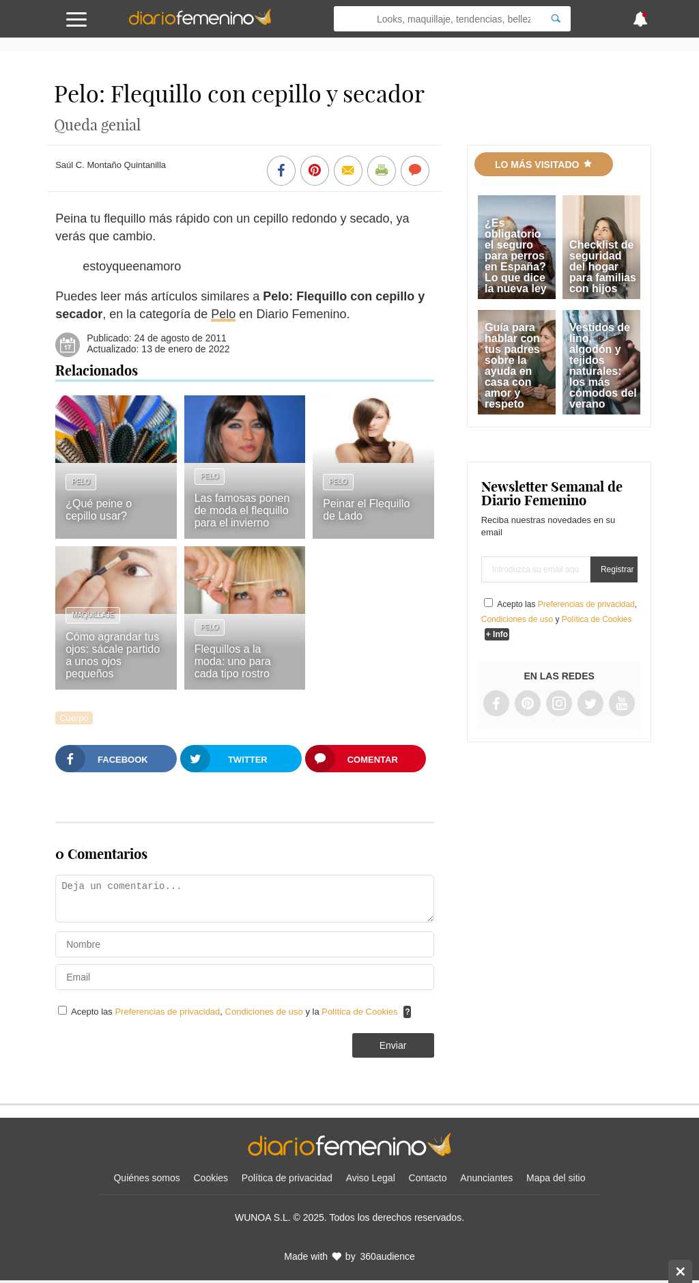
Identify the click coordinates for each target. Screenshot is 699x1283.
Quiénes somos (146, 1177)
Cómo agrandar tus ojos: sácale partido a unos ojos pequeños (113, 655)
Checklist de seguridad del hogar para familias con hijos (602, 266)
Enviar (393, 1045)
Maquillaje (93, 615)
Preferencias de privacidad (167, 1011)
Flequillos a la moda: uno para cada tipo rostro (233, 661)
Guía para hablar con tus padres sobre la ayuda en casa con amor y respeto (512, 366)
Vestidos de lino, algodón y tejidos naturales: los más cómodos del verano (603, 366)
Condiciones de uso (265, 1011)
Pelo (223, 314)
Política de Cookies (359, 1011)
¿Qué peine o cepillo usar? (99, 510)
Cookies (211, 1177)
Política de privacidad (287, 1177)
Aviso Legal (370, 1177)
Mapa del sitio (555, 1177)
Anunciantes (486, 1177)
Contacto (428, 1177)
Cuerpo (74, 718)
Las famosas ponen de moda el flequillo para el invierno (242, 510)
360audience (387, 1256)
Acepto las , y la (235, 1011)
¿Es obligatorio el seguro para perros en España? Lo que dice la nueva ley (516, 255)
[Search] (556, 18)
